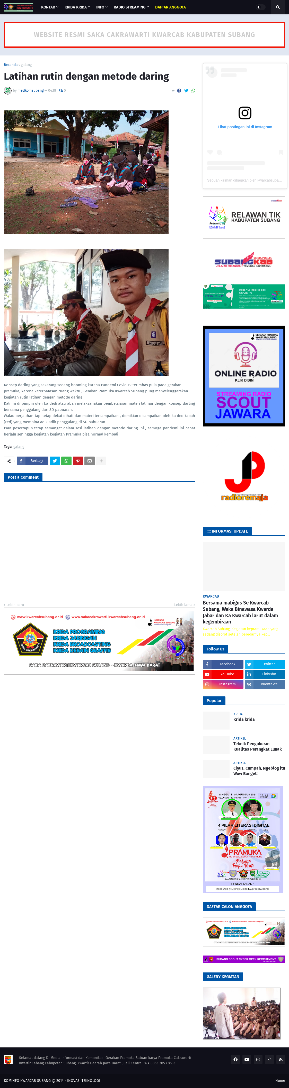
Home (280, 1080)
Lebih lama (183, 605)
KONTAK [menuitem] (48, 7)
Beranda (11, 65)
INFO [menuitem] (100, 7)
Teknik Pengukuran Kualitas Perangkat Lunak (257, 746)
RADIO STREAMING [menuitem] (130, 7)
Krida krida (244, 719)
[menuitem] (170, 7)
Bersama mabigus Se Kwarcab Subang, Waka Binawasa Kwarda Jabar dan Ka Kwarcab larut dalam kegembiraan (240, 612)
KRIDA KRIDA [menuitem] (76, 7)
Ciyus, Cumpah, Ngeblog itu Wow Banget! (259, 771)
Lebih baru (15, 605)
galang (26, 65)
